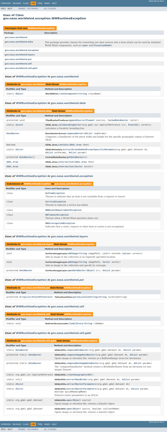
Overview (6, 3)
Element (90, 120)
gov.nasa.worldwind (16, 37)
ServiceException (55, 201)
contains (63, 144)
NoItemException (55, 193)
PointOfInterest (42, 297)
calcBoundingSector (70, 125)
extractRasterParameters (81, 384)
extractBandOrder (76, 379)
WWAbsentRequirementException (63, 210)
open (69, 400)
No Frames (32, 9)
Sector (19, 125)
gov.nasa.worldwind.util (18, 64)
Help (54, 3)
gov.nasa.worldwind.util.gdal (21, 68)
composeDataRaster (77, 350)
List (105, 253)
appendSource (76, 120)
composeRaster (74, 133)
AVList (88, 133)
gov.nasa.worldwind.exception (22, 50)
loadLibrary (76, 323)
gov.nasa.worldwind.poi (18, 59)
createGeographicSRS (78, 374)
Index (47, 3)
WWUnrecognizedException (60, 223)
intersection (66, 162)
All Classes (50, 9)
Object (19, 93)
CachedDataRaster (118, 120)
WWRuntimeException (41, 28)
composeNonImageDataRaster (82, 363)
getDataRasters (76, 157)
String (83, 93)
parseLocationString (85, 297)
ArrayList (25, 297)
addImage (73, 253)
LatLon (126, 253)
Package (17, 3)
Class (26, 3)
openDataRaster (77, 270)
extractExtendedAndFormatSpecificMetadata (89, 149)
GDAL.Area (76, 144)
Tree (40, 3)
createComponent (68, 93)
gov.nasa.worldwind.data (19, 42)
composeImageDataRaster (80, 355)
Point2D (132, 125)
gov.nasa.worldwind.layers (20, 55)
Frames (22, 9)
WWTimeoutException (57, 215)
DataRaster (12, 133)
